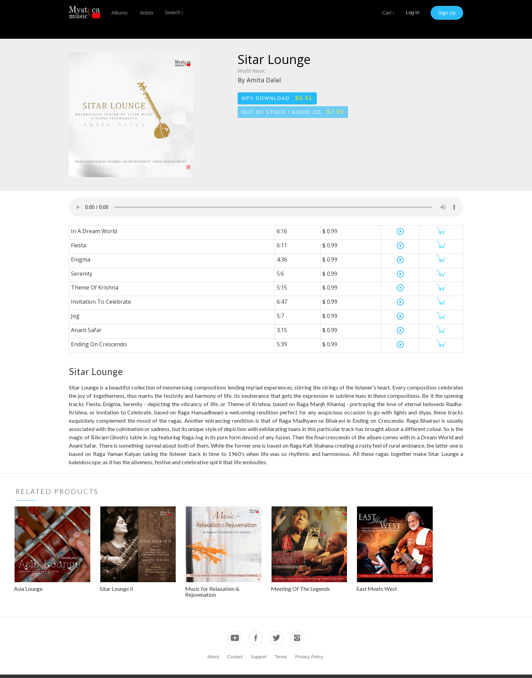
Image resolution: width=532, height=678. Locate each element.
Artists (147, 13)
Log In (412, 12)
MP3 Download (277, 98)
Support (259, 656)
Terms (281, 656)
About (213, 656)
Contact (235, 656)
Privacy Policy (309, 656)
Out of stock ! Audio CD (293, 112)
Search (174, 13)
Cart (388, 13)
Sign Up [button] (447, 13)
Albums (119, 13)
